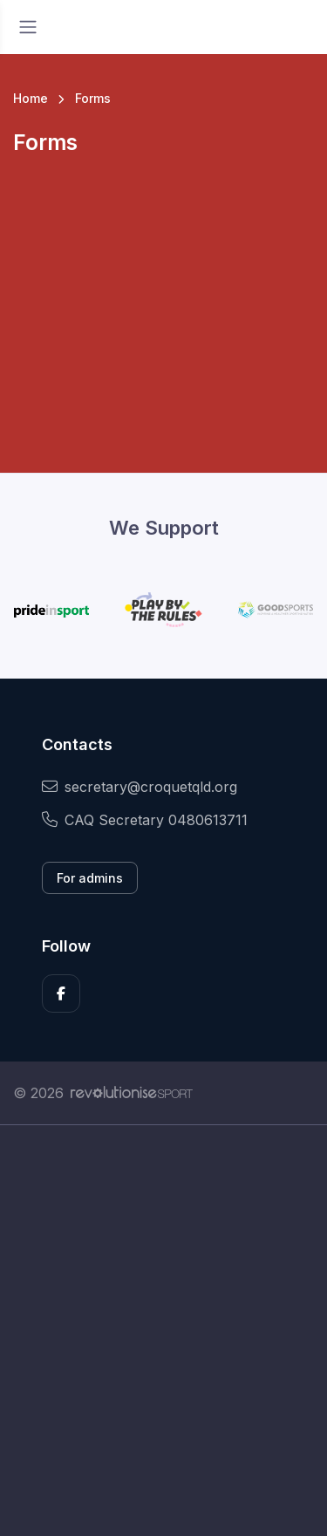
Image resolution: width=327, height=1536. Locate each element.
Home (30, 98)
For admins (90, 877)
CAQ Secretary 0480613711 (145, 820)
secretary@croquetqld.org (139, 786)
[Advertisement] (163, 1330)
